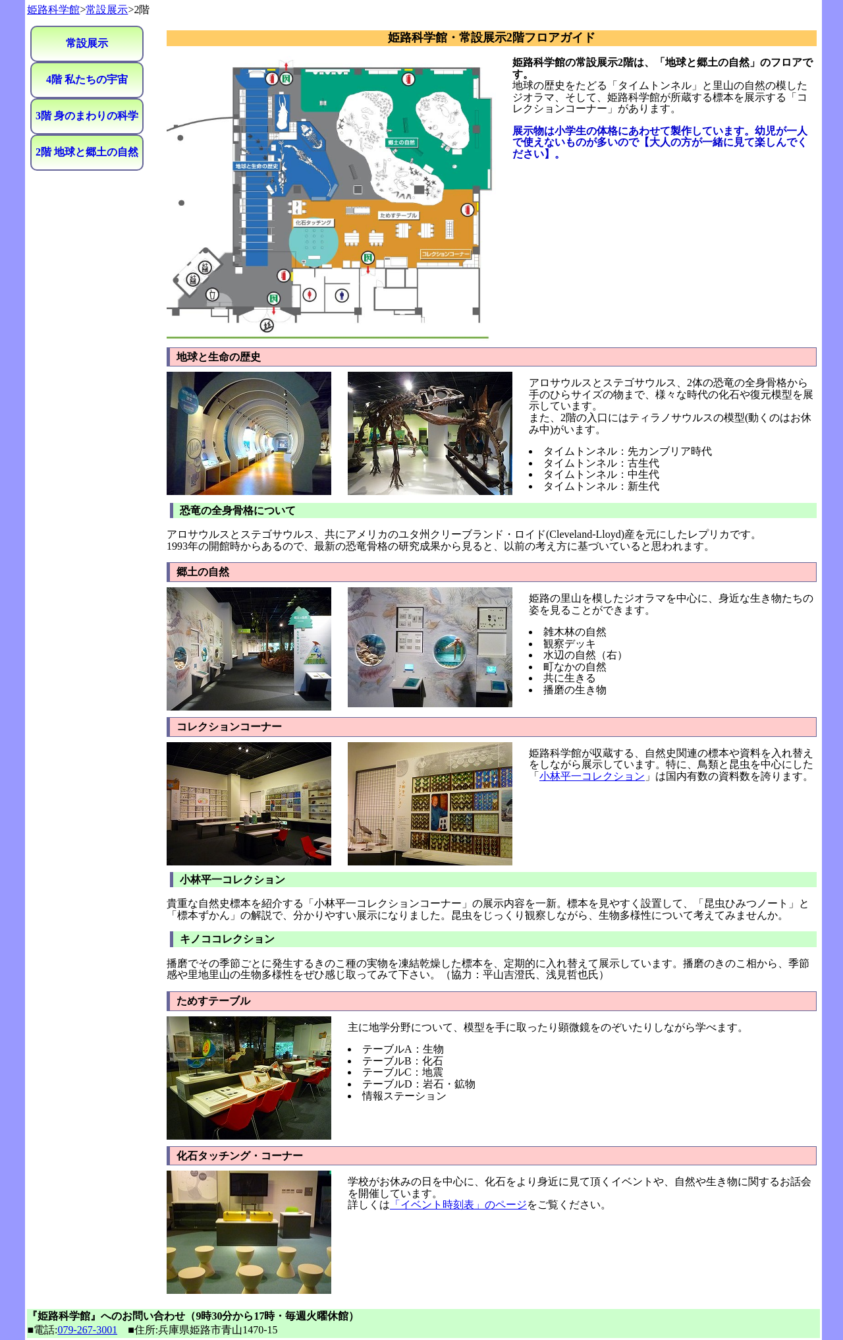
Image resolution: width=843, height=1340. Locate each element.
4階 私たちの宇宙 (87, 79)
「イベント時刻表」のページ (458, 1204)
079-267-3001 (88, 1329)
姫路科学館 (53, 9)
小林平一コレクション (592, 776)
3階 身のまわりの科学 (87, 115)
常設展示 (107, 9)
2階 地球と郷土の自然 (87, 152)
